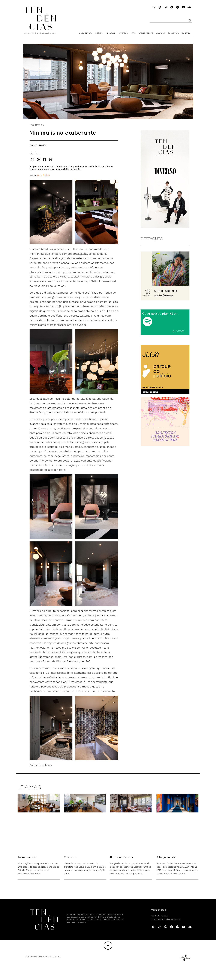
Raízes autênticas (121, 857)
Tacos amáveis (27, 857)
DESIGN (98, 33)
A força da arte (166, 857)
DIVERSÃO (123, 33)
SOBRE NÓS (173, 33)
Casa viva (70, 857)
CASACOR (160, 33)
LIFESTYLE (110, 33)
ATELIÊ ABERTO (146, 33)
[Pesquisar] (190, 21)
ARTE (133, 33)
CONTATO (186, 33)
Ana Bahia (43, 175)
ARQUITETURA (85, 33)
